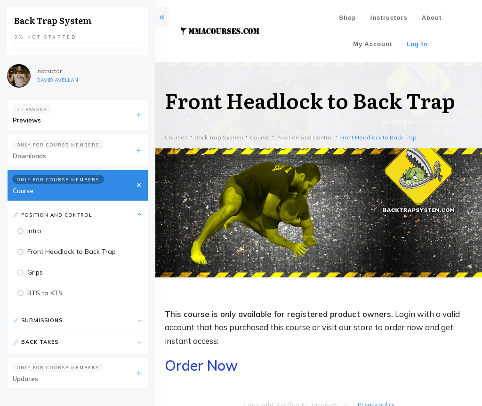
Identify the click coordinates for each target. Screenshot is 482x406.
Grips (35, 272)
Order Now (201, 365)
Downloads (29, 156)
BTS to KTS (45, 293)
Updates (25, 378)
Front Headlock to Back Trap (71, 251)
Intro (34, 231)
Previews (27, 120)
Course (23, 191)
